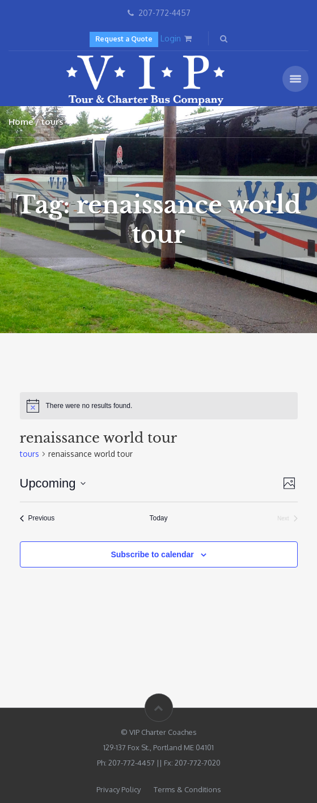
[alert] (159, 405)
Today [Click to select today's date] (158, 518)
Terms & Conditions (187, 789)
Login (170, 38)
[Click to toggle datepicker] (53, 483)
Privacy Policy (118, 789)
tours (29, 454)
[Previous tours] (37, 518)
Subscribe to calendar (152, 554)
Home (21, 121)
